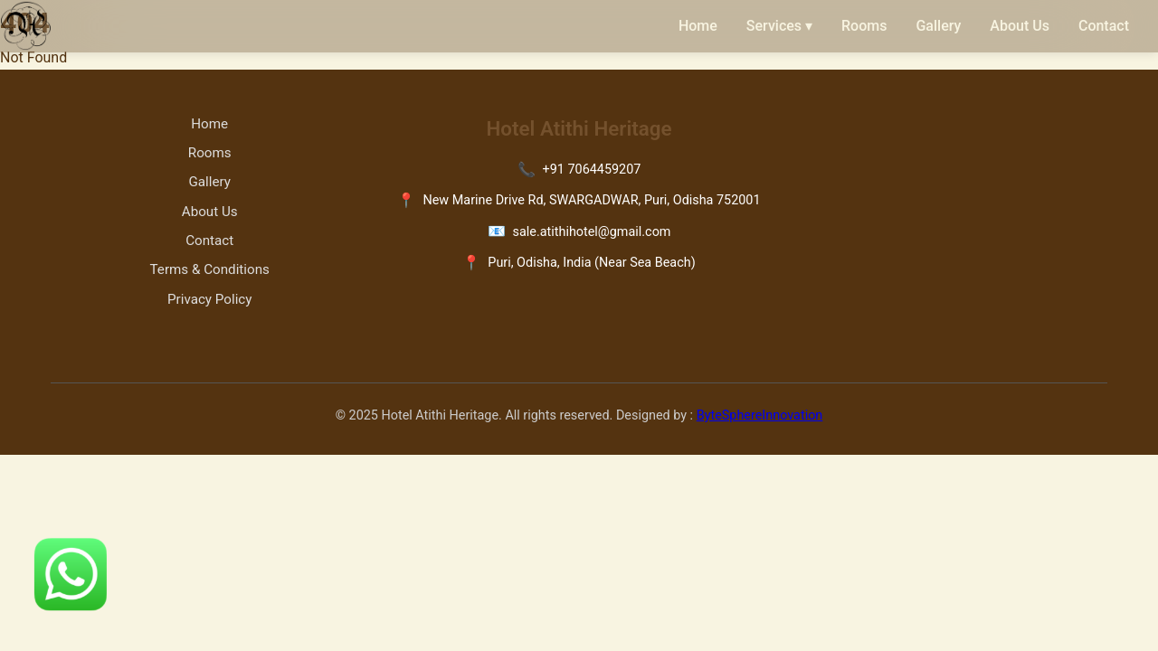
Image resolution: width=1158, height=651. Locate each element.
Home (698, 25)
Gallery (938, 25)
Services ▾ (779, 25)
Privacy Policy (209, 299)
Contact (1103, 25)
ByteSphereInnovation (760, 415)
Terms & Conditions (210, 269)
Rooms (864, 25)
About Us (1019, 25)
